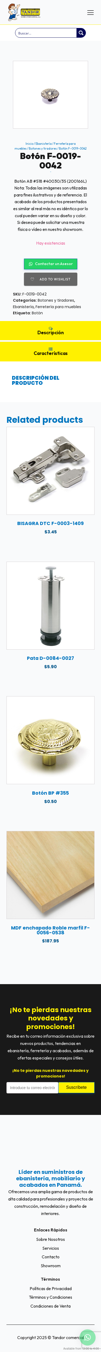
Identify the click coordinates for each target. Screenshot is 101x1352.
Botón (37, 313)
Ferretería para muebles (58, 306)
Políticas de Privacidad (51, 1288)
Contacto (51, 1256)
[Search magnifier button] (81, 32)
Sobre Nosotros (50, 1239)
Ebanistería (44, 144)
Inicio (29, 144)
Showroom (51, 1265)
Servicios (50, 1248)
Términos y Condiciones (50, 1297)
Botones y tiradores (43, 148)
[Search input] (46, 33)
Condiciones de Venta (50, 1306)
